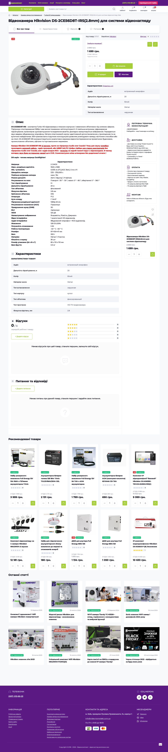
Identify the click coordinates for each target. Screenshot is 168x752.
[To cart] (152, 254)
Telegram (143, 714)
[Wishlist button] (149, 44)
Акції (52, 3)
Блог (83, 3)
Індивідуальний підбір (148, 3)
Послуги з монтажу (63, 3)
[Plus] (100, 66)
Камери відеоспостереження (31, 15)
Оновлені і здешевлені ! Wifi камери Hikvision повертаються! (24, 615)
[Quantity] (95, 66)
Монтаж (136, 195)
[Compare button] (155, 44)
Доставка (137, 140)
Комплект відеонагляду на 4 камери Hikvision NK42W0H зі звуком (22, 544)
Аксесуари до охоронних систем (59, 737)
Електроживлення (53, 735)
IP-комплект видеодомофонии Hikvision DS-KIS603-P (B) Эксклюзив (145, 544)
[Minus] (90, 66)
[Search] (114, 9)
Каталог (15, 15)
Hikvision (113, 36)
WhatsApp (143, 721)
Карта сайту (12, 722)
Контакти (32, 3)
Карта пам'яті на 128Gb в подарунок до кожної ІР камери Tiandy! (103, 660)
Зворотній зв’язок (14, 717)
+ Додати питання (23, 389)
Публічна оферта (14, 714)
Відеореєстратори (53, 719)
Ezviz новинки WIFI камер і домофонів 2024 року (138, 615)
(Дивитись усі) (108, 86)
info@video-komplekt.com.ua (97, 719)
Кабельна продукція (54, 732)
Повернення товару (15, 719)
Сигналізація (51, 724)
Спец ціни (76, 3)
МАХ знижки (43, 3)
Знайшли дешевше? (94, 43)
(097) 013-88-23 (15, 696)
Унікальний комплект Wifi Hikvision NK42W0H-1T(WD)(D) (64, 660)
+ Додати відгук (21, 336)
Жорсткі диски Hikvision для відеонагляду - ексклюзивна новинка (61, 616)
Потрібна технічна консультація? (142, 124)
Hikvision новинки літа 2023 (22, 659)
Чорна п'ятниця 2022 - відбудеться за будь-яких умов (141, 660)
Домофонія (51, 722)
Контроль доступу (53, 727)
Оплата (136, 167)
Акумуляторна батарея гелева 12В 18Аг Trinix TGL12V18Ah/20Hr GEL (51, 478)
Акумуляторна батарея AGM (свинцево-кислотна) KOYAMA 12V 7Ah (113, 478)
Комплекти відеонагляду (56, 714)
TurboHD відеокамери (52, 15)
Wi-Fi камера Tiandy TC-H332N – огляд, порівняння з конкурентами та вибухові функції (103, 616)
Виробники (12, 724)
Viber (142, 717)
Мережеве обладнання (55, 729)
